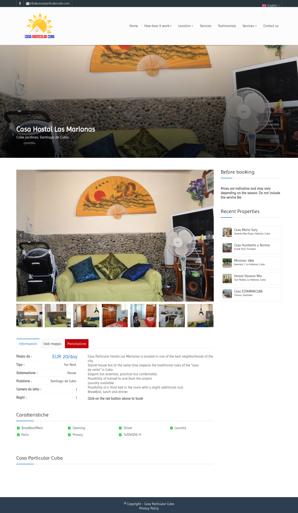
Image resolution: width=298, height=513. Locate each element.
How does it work (158, 26)
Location (185, 26)
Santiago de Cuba (63, 381)
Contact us (270, 26)
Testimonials (227, 26)
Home (133, 26)
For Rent (70, 365)
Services (205, 26)
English (271, 5)
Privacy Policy (149, 508)
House (71, 373)
